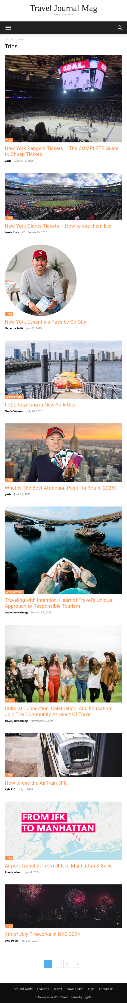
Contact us (106, 989)
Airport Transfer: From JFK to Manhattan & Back (58, 866)
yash (8, 160)
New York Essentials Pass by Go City (45, 322)
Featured (43, 989)
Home (9, 39)
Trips (9, 140)
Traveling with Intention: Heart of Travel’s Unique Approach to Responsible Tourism (58, 603)
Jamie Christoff (14, 232)
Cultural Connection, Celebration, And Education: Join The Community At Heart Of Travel (58, 711)
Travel (9, 700)
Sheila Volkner (14, 411)
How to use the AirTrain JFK (36, 783)
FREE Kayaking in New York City (40, 405)
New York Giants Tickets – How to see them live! (59, 226)
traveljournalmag (16, 612)
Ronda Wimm (13, 872)
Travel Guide (74, 989)
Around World (14, 396)
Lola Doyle (11, 940)
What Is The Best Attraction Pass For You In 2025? (60, 488)
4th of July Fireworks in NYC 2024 (42, 934)
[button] (8, 27)
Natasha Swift (14, 328)
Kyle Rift (10, 789)
